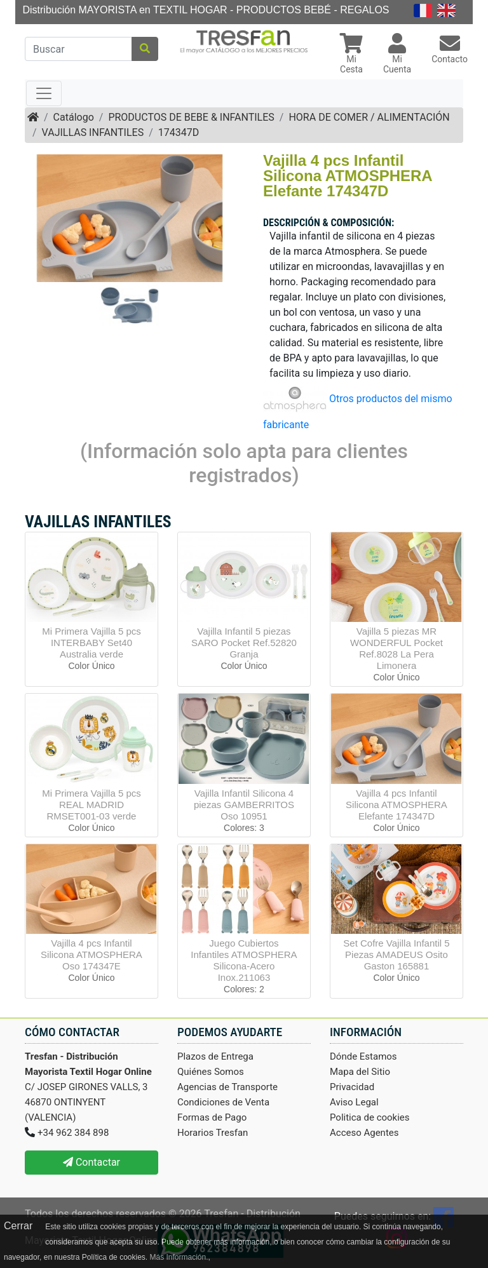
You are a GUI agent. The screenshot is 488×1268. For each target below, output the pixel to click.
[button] (351, 54)
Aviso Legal (354, 1102)
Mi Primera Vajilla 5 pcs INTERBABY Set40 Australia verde (91, 642)
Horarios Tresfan (212, 1132)
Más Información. (178, 1257)
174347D (178, 132)
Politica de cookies (370, 1117)
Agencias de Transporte (227, 1087)
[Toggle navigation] (44, 93)
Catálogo (73, 117)
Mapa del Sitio (360, 1071)
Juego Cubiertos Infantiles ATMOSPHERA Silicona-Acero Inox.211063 (244, 960)
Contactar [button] (91, 1162)
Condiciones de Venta (223, 1102)
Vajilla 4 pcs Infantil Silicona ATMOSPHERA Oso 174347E (91, 954)
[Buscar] (78, 49)
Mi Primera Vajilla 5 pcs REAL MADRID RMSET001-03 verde (91, 804)
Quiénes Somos (210, 1071)
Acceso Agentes (364, 1132)
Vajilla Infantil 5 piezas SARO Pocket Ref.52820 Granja (244, 642)
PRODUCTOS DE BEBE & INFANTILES (191, 117)
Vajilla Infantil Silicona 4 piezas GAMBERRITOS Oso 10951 (244, 804)
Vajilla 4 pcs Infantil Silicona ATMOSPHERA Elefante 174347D (396, 804)
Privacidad (352, 1087)
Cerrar (18, 1225)
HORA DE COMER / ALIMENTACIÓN (368, 117)
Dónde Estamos (363, 1056)
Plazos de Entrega (215, 1056)
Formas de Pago (212, 1117)
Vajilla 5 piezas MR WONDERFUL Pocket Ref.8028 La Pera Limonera (396, 648)
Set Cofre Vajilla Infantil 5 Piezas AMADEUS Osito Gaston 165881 (396, 954)
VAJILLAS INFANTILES (93, 132)
